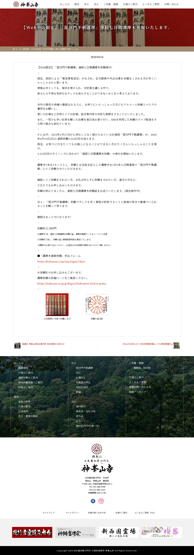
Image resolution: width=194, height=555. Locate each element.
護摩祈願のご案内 (28, 377)
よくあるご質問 (150, 4)
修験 (78, 392)
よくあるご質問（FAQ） (145, 512)
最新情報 (26, 49)
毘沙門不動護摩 (84, 368)
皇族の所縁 (24, 401)
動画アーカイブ (137, 392)
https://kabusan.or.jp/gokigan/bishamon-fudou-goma (71, 283)
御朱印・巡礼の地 (85, 411)
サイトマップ (48, 512)
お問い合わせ (171, 4)
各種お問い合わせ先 (140, 387)
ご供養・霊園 (111, 4)
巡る (96, 4)
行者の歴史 (24, 406)
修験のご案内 (25, 387)
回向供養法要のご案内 (30, 382)
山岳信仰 (23, 411)
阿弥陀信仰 (82, 387)
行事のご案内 (25, 372)
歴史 (76, 4)
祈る (86, 4)
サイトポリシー (73, 512)
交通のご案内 (130, 4)
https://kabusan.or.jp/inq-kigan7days (61, 261)
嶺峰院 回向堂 (142, 368)
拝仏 (78, 372)
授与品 (79, 416)
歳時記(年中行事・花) (88, 426)
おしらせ (65, 4)
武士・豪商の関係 (28, 416)
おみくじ (81, 421)
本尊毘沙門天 (83, 382)
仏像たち (81, 377)
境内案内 (81, 406)
